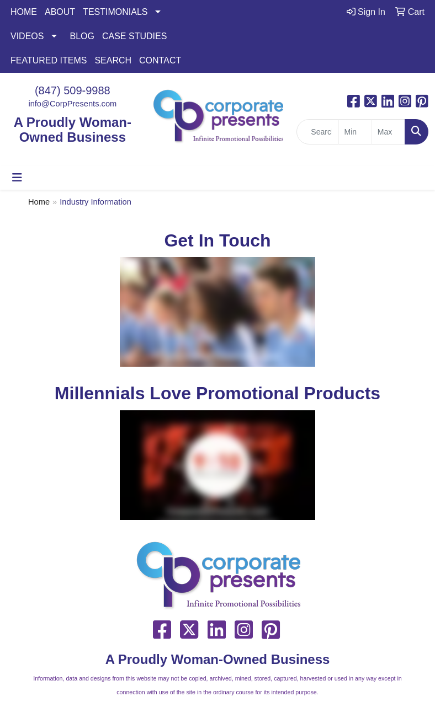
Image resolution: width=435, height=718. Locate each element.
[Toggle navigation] (17, 177)
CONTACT (160, 60)
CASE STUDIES (134, 36)
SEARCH (112, 60)
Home (39, 201)
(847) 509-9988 (72, 90)
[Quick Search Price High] (388, 131)
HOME (23, 12)
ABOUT (60, 12)
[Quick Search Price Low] (355, 131)
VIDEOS (27, 36)
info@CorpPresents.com (72, 103)
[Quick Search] (317, 131)
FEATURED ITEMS (48, 60)
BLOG (82, 36)
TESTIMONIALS (115, 12)
